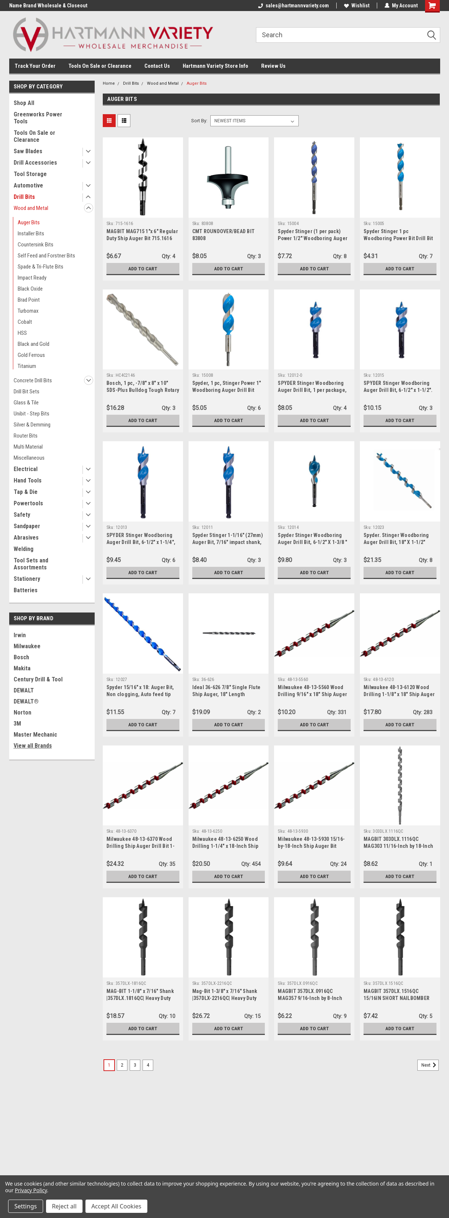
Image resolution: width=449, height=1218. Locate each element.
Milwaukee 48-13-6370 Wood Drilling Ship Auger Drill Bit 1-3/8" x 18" (140, 846)
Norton (22, 712)
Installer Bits (31, 233)
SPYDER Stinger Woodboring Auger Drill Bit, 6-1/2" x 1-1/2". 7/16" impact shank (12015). (398, 390)
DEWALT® (26, 701)
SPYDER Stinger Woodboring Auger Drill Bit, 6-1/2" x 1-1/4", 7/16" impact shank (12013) (140, 542)
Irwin (20, 635)
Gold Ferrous (31, 355)
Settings (25, 1206)
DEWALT (24, 690)
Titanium (27, 366)
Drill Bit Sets (26, 391)
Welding (24, 548)
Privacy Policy (31, 1190)
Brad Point (29, 299)
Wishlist (356, 5)
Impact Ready (32, 277)
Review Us (273, 66)
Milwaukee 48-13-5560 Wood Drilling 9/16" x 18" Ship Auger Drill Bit (312, 694)
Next (430, 1065)
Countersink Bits (35, 244)
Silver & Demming (32, 424)
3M (17, 723)
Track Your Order (35, 66)
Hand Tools (28, 480)
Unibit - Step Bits (31, 413)
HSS (22, 333)
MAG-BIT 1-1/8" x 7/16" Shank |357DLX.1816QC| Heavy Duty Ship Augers (140, 998)
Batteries (26, 590)
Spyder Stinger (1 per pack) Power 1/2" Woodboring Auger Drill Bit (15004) (312, 238)
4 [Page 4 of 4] (148, 1065)
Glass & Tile (26, 402)
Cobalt (25, 322)
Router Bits (26, 435)
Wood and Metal (31, 208)
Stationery (27, 578)
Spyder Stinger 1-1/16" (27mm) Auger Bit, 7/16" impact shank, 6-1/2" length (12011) (227, 542)
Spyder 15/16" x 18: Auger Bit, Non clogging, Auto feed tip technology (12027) (140, 694)
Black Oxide (30, 288)
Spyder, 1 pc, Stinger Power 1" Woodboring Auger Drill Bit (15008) (226, 390)
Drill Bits (24, 196)
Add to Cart (142, 268)
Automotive (28, 185)
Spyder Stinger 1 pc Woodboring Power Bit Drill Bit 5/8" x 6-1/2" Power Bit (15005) (398, 238)
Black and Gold (33, 344)
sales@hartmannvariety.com (293, 5)
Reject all (64, 1206)
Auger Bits (29, 222)
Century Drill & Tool (38, 679)
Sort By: (199, 120)
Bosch (21, 657)
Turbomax (28, 311)
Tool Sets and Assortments (31, 564)
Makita (22, 668)
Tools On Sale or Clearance (100, 66)
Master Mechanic (35, 734)
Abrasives (26, 537)
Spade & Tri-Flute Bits (40, 266)
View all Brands (33, 745)
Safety (22, 514)
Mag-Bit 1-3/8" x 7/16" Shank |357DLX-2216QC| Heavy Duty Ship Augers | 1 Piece (224, 998)
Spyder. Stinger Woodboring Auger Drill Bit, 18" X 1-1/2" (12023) (396, 542)
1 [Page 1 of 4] (109, 1065)
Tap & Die (26, 491)
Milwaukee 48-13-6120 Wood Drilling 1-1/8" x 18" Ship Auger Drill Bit (399, 694)
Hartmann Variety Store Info (215, 66)
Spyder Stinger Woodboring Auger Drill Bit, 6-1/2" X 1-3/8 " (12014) (312, 542)
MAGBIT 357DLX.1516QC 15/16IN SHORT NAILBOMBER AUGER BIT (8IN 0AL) (396, 998)
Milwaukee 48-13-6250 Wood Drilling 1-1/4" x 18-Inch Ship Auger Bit (225, 846)
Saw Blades (28, 151)
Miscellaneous (29, 457)
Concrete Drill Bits (33, 380)
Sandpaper (27, 526)
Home (109, 83)
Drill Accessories (35, 162)
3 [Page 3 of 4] (135, 1065)
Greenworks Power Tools (38, 118)
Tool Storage (30, 174)
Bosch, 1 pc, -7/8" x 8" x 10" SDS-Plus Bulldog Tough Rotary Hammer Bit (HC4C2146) (142, 390)
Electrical (26, 469)
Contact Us (157, 66)
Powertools (28, 503)
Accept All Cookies (116, 1206)
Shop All (24, 102)
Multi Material (28, 446)
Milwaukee (27, 646)
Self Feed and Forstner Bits (46, 255)
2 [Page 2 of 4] (122, 1065)
